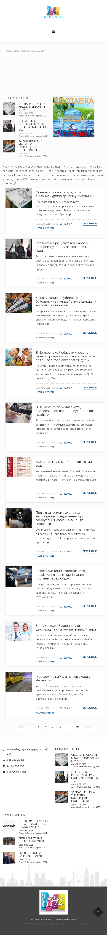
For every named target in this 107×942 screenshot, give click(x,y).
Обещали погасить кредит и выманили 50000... (32, 106)
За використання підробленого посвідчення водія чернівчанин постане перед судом (60, 574)
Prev (20, 727)
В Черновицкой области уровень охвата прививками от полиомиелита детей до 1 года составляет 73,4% (65, 356)
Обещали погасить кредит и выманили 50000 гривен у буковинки (65, 194)
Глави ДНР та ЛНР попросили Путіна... (32, 840)
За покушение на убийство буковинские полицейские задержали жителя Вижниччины (66, 301)
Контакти (47, 919)
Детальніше (90, 223)
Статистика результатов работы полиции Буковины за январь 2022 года (62, 246)
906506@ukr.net (16, 771)
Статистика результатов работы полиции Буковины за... (32, 125)
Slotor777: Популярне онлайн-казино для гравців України (34, 824)
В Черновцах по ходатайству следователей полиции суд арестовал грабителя (66, 410)
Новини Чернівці (45, 228)
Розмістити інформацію (65, 919)
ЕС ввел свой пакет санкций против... (32, 854)
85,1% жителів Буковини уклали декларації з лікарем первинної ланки (66, 627)
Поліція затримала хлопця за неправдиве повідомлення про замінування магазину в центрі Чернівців (60, 518)
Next (89, 727)
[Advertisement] (78, 69)
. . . (68, 727)
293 (77, 727)
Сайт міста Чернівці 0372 (36, 116)
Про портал (35, 919)
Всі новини (66, 224)
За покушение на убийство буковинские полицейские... (30, 145)
